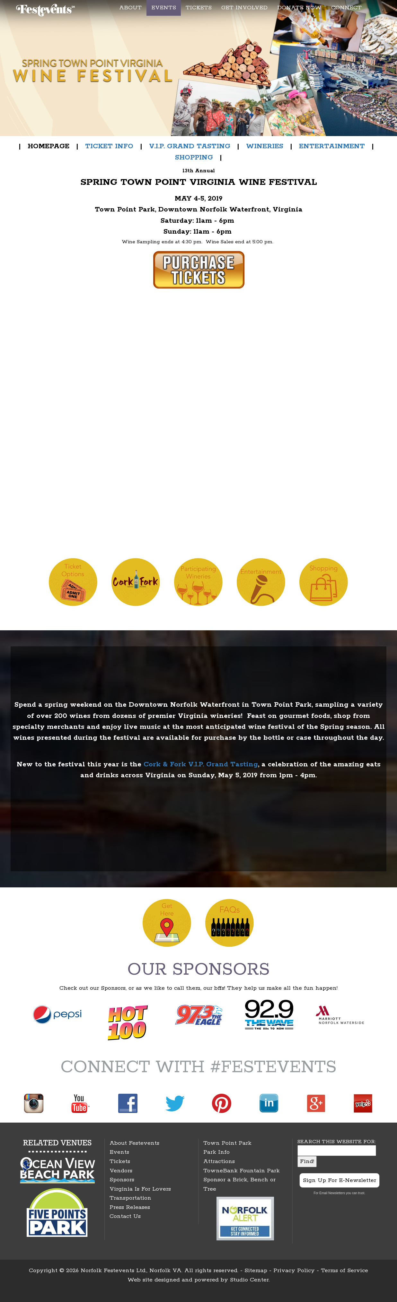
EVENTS (163, 7)
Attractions (219, 1161)
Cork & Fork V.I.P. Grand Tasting (201, 764)
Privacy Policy (294, 1270)
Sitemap (255, 1270)
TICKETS (199, 7)
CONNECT (346, 7)
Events (119, 1152)
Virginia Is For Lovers (140, 1189)
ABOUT (130, 7)
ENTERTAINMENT (332, 146)
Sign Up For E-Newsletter (339, 1180)
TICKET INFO (109, 146)
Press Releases (130, 1207)
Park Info (216, 1152)
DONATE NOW (299, 7)
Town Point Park (227, 1143)
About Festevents (134, 1143)
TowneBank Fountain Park (241, 1170)
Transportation (130, 1198)
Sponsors (122, 1179)
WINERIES (264, 146)
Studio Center (249, 1279)
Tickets (120, 1161)
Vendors (121, 1170)
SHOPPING (194, 157)
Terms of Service (344, 1270)
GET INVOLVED (244, 7)
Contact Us (125, 1216)
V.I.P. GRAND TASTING (189, 146)
